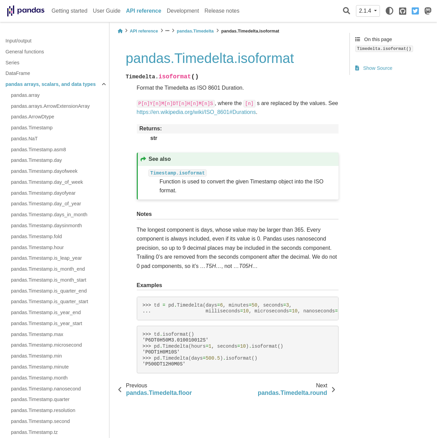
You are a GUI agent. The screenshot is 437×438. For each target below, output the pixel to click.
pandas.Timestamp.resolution (43, 410)
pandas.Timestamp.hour (37, 247)
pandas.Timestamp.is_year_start (46, 323)
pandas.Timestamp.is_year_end (46, 312)
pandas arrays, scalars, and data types (50, 84)
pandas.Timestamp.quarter (40, 399)
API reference (143, 11)
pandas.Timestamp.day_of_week (47, 182)
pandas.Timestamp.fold (36, 236)
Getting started (70, 11)
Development (183, 11)
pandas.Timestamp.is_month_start (48, 280)
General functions (24, 51)
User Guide (107, 11)
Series (12, 62)
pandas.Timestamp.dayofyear (43, 193)
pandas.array (25, 95)
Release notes (221, 11)
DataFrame (17, 73)
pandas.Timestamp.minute (40, 367)
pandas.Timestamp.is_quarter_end (49, 291)
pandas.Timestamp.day (36, 160)
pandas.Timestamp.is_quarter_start (49, 301)
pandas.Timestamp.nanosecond (46, 388)
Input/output (18, 40)
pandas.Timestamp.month (39, 378)
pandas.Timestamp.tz (34, 432)
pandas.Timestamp (32, 127)
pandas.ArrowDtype (32, 116)
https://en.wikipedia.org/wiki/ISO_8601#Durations (196, 112)
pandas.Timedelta (195, 31)
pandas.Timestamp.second (40, 421)
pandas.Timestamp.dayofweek (44, 171)
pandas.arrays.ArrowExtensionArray (50, 106)
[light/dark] (389, 11)
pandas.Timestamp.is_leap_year (46, 258)
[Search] (346, 11)
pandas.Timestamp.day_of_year (46, 203)
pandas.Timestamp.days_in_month (49, 214)
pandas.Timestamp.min (36, 356)
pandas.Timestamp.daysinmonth (46, 225)
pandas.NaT (24, 138)
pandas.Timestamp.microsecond (46, 345)
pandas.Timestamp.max (37, 334)
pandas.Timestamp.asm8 (38, 149)
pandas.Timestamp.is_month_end (48, 269)
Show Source (374, 68)
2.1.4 (366, 11)
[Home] (120, 31)
